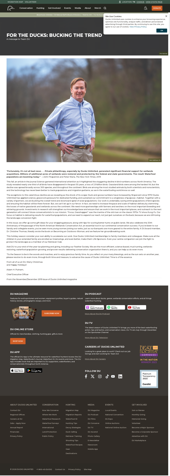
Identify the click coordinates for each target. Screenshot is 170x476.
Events (67, 8)
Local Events (111, 411)
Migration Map (15, 2)
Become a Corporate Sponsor (145, 433)
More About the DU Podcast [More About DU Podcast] (97, 315)
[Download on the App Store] (17, 371)
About (88, 8)
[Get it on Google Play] (34, 371)
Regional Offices (17, 415)
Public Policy (48, 437)
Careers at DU (16, 420)
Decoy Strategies (73, 428)
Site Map (90, 470)
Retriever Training (74, 437)
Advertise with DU (140, 437)
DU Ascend (93, 433)
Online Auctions (112, 424)
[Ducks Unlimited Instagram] (100, 377)
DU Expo (109, 420)
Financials (14, 433)
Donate (157, 8)
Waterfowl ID (71, 420)
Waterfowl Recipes (74, 446)
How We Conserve (50, 411)
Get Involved (54, 8)
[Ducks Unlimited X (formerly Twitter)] (93, 377)
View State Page (154, 2)
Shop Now (18, 342)
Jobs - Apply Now (18, 424)
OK (161, 30)
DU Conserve (93, 424)
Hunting (40, 8)
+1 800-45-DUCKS (44, 470)
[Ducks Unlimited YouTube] (114, 377)
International (48, 428)
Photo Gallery (94, 437)
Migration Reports (74, 415)
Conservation (26, 8)
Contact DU (15, 411)
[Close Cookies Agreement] (166, 16)
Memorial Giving (139, 420)
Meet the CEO (88, 15)
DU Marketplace (139, 441)
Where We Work (49, 415)
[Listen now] (94, 308)
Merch (98, 8)
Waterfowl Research (51, 420)
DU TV (90, 428)
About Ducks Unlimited (45, 15)
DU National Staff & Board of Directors (68, 15)
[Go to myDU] (145, 8)
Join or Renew (138, 411)
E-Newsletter (93, 441)
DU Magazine (93, 411)
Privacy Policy (16, 437)
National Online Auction (115, 428)
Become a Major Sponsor (143, 428)
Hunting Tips (71, 424)
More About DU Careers (95, 360)
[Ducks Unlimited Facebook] (86, 377)
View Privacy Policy (138, 27)
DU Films (92, 420)
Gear (68, 450)
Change (140, 2)
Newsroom (92, 446)
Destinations (71, 454)
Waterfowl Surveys (50, 424)
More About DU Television (96, 338)
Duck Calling (71, 433)
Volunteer (30, 2)
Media (78, 8)
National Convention (114, 415)
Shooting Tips (72, 441)
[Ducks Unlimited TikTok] (108, 377)
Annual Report (16, 428)
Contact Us (61, 470)
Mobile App (93, 450)
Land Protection (49, 433)
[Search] (105, 8)
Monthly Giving (138, 415)
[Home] (11, 8)
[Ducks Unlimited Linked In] (121, 377)
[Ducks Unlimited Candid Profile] (149, 380)
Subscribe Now (52, 314)
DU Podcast (93, 415)
